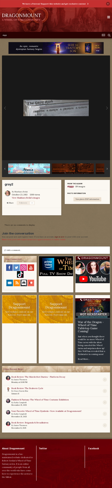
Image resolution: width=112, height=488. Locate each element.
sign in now (59, 237)
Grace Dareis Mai (21, 391)
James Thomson (20, 380)
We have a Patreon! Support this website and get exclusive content (54, 4)
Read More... (84, 359)
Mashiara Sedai (21, 192)
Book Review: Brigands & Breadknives (29, 422)
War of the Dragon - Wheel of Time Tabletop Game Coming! (91, 326)
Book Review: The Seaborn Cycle (27, 388)
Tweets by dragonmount (50, 453)
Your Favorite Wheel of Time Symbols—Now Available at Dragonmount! (46, 411)
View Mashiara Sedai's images (26, 198)
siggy (70, 186)
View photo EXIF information (87, 199)
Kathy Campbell (20, 402)
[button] (5, 169)
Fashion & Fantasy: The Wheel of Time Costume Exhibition (40, 399)
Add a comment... (12, 250)
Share (10, 203)
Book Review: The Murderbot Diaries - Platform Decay (38, 377)
